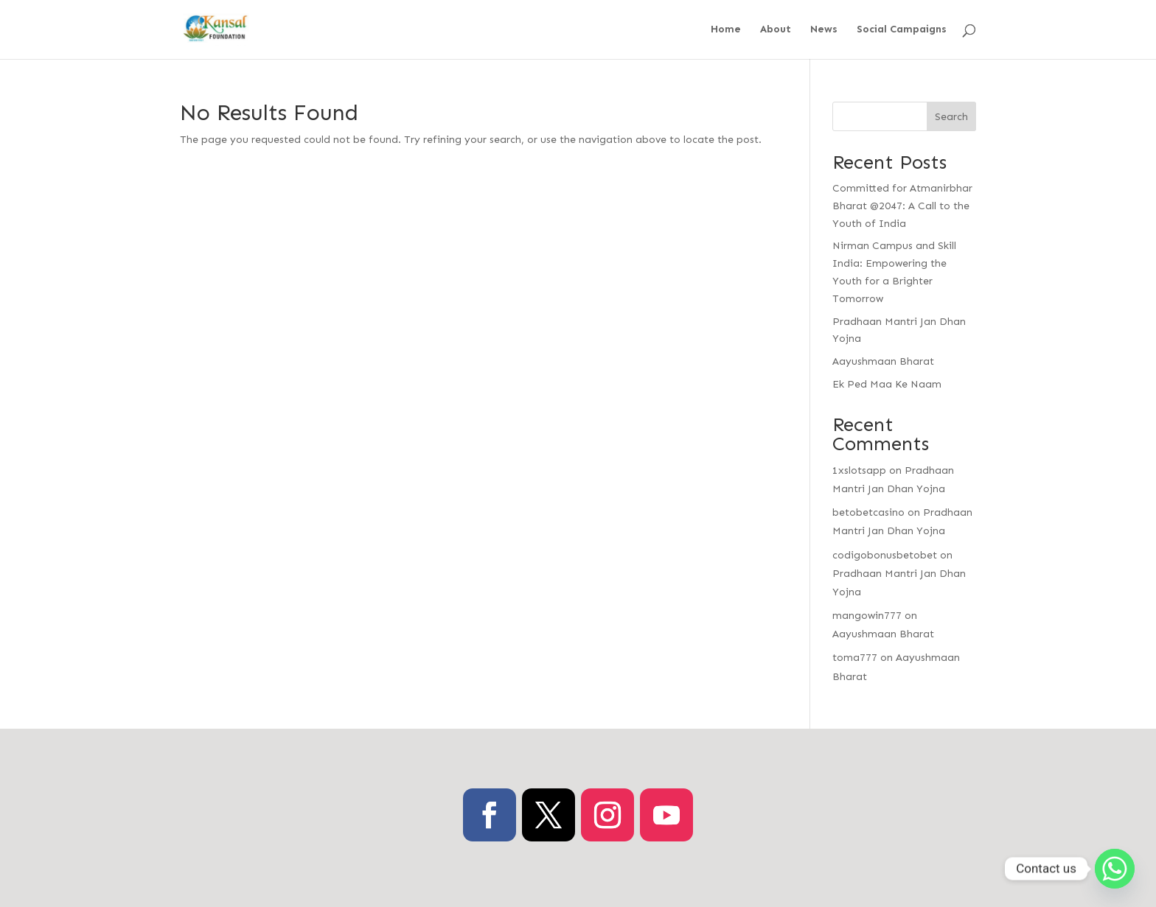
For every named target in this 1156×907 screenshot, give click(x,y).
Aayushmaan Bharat (883, 361)
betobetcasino (868, 512)
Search (951, 117)
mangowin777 (867, 615)
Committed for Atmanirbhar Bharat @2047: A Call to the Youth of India (902, 206)
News (824, 29)
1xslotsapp (859, 470)
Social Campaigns (902, 29)
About (775, 29)
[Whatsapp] (1115, 869)
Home (726, 29)
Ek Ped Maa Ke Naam (886, 384)
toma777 (854, 657)
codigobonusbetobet (884, 555)
